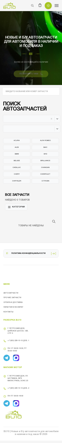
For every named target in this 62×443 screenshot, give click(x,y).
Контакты (8, 312)
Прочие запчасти (12, 297)
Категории (16, 207)
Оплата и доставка (13, 302)
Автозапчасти (10, 293)
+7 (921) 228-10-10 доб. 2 (16, 388)
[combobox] (5, 119)
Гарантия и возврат (13, 307)
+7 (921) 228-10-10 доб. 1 (16, 341)
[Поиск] (32, 5)
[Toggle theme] (48, 5)
